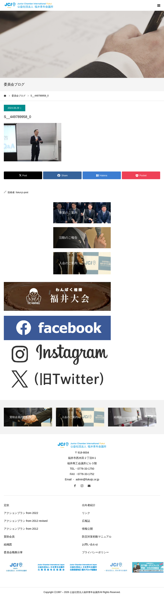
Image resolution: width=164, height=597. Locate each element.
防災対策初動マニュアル (97, 536)
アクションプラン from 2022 (21, 513)
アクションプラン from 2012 (21, 528)
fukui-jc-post (22, 192)
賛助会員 (9, 536)
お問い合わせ (90, 544)
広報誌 (86, 520)
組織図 (8, 544)
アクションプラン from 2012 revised (26, 520)
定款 (6, 505)
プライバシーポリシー (95, 552)
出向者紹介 (88, 505)
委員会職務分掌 (13, 552)
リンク (86, 513)
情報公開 (87, 528)
